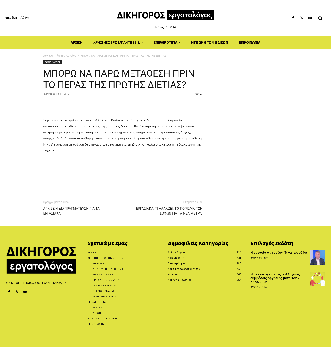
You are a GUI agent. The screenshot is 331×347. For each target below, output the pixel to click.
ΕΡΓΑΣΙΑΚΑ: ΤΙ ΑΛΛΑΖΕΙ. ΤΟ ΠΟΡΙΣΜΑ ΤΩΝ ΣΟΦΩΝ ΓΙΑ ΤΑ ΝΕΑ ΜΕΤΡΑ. (169, 211)
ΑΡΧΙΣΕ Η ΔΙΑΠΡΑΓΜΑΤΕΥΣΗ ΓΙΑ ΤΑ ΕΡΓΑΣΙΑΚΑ (71, 211)
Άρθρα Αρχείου (66, 55)
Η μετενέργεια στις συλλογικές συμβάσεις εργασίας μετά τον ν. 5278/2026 (275, 278)
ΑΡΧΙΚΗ (48, 55)
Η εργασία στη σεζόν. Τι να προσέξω (278, 253)
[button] (320, 18)
